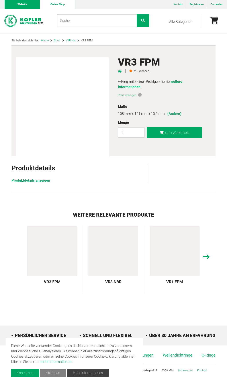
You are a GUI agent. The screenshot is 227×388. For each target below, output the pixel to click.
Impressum (185, 370)
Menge (123, 122)
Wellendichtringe (177, 355)
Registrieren (197, 4)
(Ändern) (174, 114)
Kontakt (178, 4)
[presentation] (206, 257)
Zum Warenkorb (174, 132)
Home (45, 40)
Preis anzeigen (127, 95)
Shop (57, 40)
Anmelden (217, 4)
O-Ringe (208, 355)
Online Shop (57, 4)
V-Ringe (71, 40)
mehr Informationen (56, 362)
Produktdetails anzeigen (31, 180)
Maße (122, 107)
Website (22, 4)
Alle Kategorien (180, 21)
